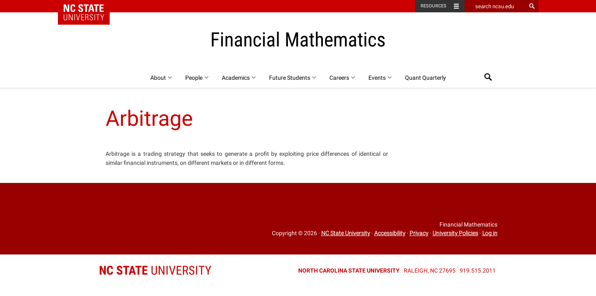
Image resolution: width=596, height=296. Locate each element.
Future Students (293, 77)
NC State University (345, 233)
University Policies (455, 233)
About (161, 77)
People (197, 77)
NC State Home (88, 6)
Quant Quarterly (425, 77)
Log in (489, 233)
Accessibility (389, 233)
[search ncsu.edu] (495, 6)
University (155, 270)
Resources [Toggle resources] (434, 6)
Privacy (419, 233)
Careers (342, 77)
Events (380, 77)
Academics (239, 77)
